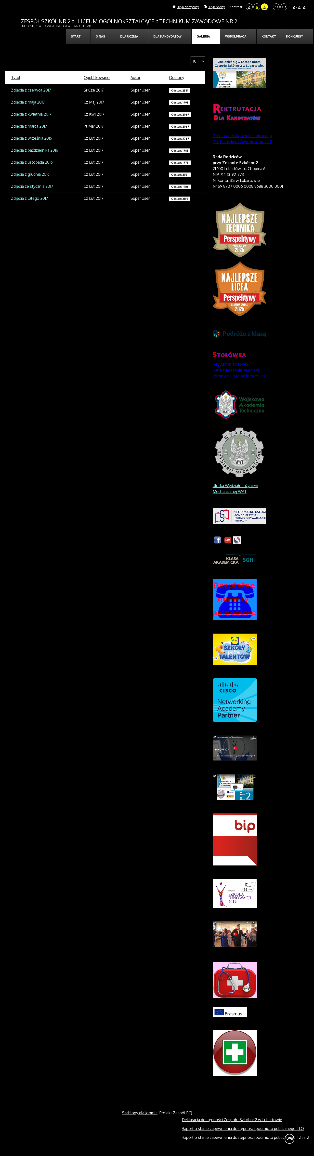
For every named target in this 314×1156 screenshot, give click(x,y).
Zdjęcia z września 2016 (31, 138)
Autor (135, 77)
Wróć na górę (289, 1139)
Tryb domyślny (185, 6)
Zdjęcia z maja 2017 (28, 102)
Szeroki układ (284, 6)
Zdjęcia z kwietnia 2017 (31, 114)
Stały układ (276, 6)
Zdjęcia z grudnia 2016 (30, 174)
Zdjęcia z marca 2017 (29, 126)
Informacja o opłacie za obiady (240, 375)
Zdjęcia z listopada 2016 (32, 162)
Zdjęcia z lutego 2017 (29, 198)
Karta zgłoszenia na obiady (236, 370)
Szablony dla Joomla (139, 1112)
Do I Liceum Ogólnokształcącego (242, 135)
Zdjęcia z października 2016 (34, 150)
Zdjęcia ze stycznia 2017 (32, 186)
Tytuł (15, 77)
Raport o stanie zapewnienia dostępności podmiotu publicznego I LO (243, 1128)
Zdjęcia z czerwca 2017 (31, 90)
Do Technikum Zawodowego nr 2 (242, 141)
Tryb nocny (214, 6)
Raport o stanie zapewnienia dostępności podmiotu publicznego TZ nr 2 (245, 1137)
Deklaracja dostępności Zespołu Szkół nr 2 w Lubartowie (232, 1119)
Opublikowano (97, 77)
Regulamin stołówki (230, 364)
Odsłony (176, 77)
